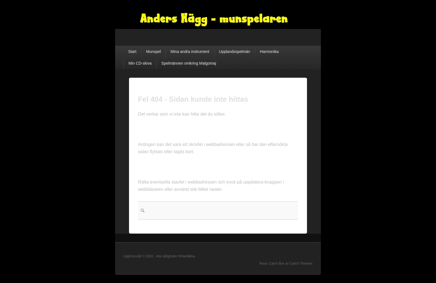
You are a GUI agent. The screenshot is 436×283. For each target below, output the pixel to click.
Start (132, 51)
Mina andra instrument (189, 51)
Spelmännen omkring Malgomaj (188, 63)
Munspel (153, 51)
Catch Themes (301, 263)
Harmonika (269, 51)
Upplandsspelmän (234, 51)
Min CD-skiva (140, 63)
